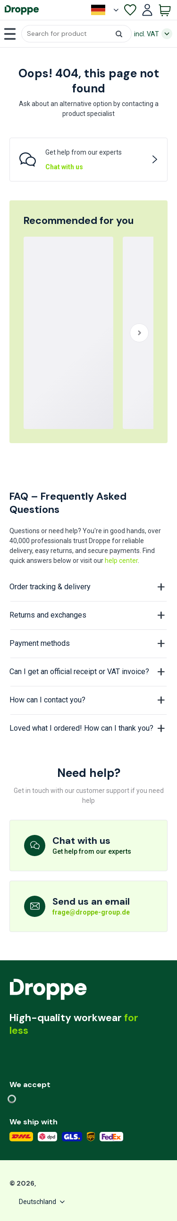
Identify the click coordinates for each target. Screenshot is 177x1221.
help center (121, 560)
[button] (76, 33)
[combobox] (76, 33)
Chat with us (64, 167)
